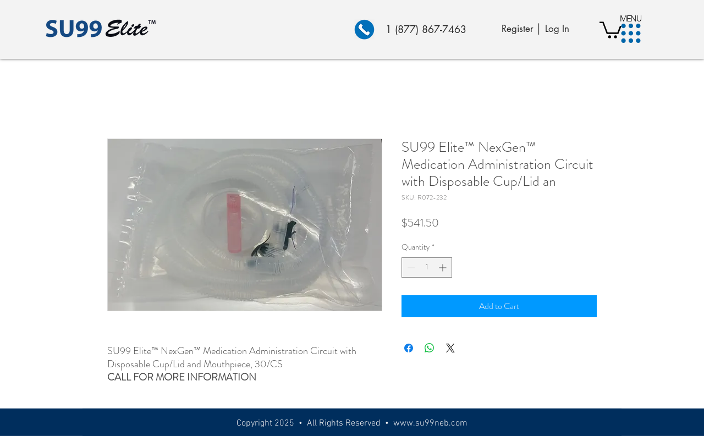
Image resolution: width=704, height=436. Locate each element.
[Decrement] (410, 267)
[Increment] (443, 267)
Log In (557, 29)
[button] (631, 33)
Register (518, 29)
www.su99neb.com (430, 423)
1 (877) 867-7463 (426, 29)
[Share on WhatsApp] (429, 348)
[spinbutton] (427, 267)
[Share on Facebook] (408, 348)
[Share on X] (450, 348)
